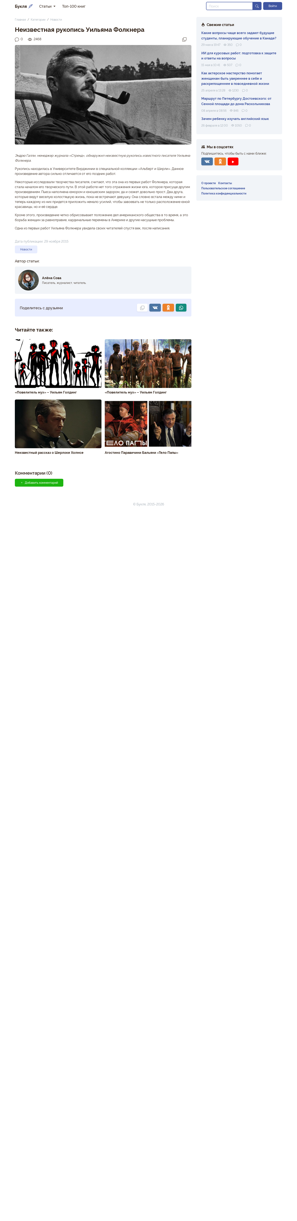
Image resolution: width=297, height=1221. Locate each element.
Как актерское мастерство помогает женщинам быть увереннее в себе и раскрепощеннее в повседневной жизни (235, 78)
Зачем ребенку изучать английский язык (235, 118)
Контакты (225, 183)
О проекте (208, 183)
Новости (56, 19)
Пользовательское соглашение (223, 188)
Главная (20, 19)
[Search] (229, 6)
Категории (38, 19)
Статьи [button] (46, 6)
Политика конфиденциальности (223, 193)
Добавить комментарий (39, 482)
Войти (273, 6)
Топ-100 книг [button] (73, 6)
